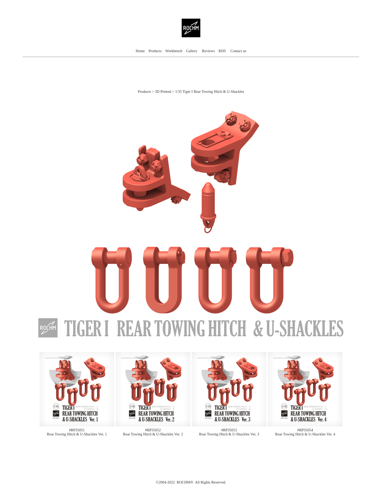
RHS (221, 51)
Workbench (173, 51)
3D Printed (163, 91)
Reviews (208, 51)
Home (140, 51)
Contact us (239, 51)
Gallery (192, 51)
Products (155, 51)
